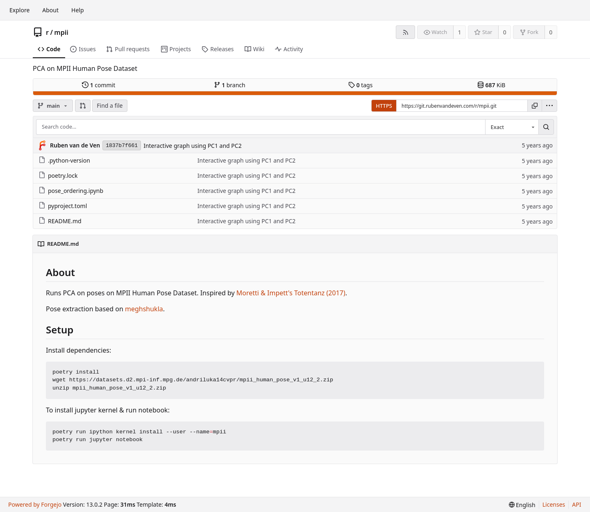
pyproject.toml (63, 206)
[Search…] (546, 127)
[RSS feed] (405, 32)
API (576, 504)
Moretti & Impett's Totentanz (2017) (290, 292)
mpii (61, 32)
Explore (19, 10)
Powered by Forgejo (34, 504)
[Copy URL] (534, 106)
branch (229, 85)
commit (98, 85)
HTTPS (384, 105)
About (50, 10)
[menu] (549, 106)
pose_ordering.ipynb (71, 191)
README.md (60, 221)
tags (360, 85)
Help (77, 10)
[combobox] (511, 127)
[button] (83, 106)
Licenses (553, 504)
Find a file (110, 105)
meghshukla (144, 308)
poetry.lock (58, 175)
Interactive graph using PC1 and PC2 (192, 146)
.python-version (64, 160)
